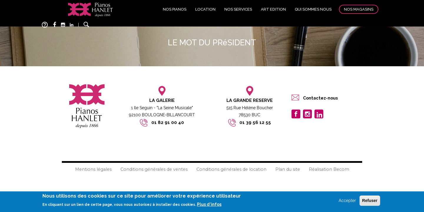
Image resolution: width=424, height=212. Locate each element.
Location (205, 9)
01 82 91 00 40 (167, 122)
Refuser (369, 200)
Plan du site (287, 169)
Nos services (238, 9)
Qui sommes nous (313, 9)
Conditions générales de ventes (154, 169)
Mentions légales (93, 169)
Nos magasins (358, 9)
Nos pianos (174, 9)
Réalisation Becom (329, 169)
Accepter (347, 200)
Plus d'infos (209, 204)
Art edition (273, 9)
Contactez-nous (320, 97)
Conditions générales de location (231, 169)
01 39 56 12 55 (255, 122)
